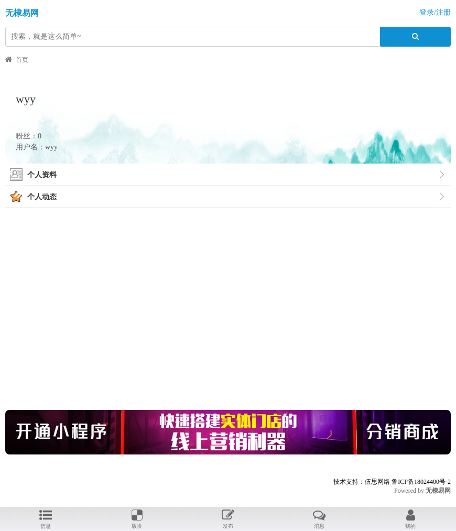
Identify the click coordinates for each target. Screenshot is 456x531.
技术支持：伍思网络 (361, 481)
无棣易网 (22, 12)
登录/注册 (435, 12)
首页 (22, 59)
